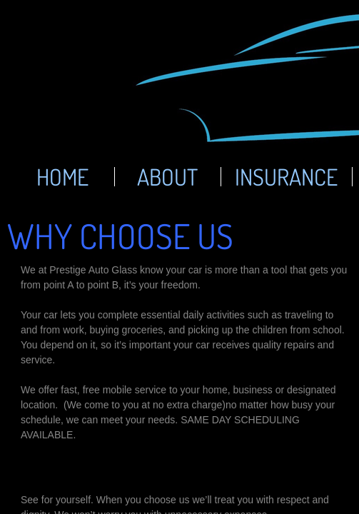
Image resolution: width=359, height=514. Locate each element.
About (167, 176)
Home (62, 176)
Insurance (286, 176)
